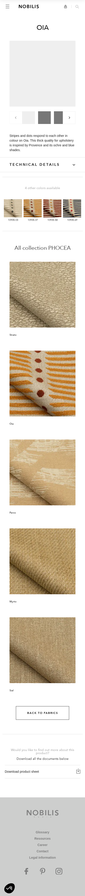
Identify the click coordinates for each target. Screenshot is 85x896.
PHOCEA (59, 248)
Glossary (42, 832)
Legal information (42, 857)
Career (42, 845)
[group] (28, 117)
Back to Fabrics (42, 713)
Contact (42, 851)
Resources (42, 838)
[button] (9, 888)
